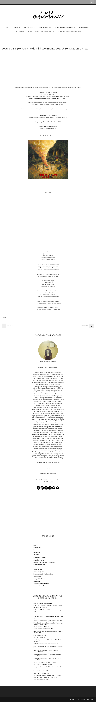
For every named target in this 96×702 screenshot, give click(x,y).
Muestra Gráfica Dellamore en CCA (41, 31)
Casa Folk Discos (39, 565)
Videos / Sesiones (45, 27)
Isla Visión (36, 581)
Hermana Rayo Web (39, 586)
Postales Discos (38, 560)
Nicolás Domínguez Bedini (41, 584)
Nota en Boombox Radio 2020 (41, 626)
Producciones (84, 27)
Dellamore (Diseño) (39, 558)
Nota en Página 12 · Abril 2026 (42, 604)
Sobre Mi (17, 27)
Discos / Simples (29, 27)
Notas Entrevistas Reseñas (65, 27)
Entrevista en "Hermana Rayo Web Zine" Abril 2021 (47, 621)
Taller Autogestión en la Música (69, 31)
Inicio (8, 27)
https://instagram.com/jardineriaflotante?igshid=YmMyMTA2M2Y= (48, 98)
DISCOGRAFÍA (19, 31)
